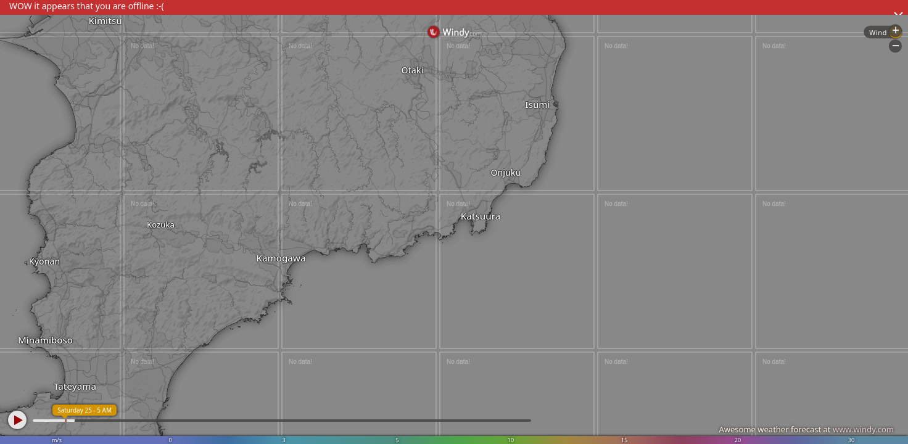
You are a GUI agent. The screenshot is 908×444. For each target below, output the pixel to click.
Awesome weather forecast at (806, 429)
